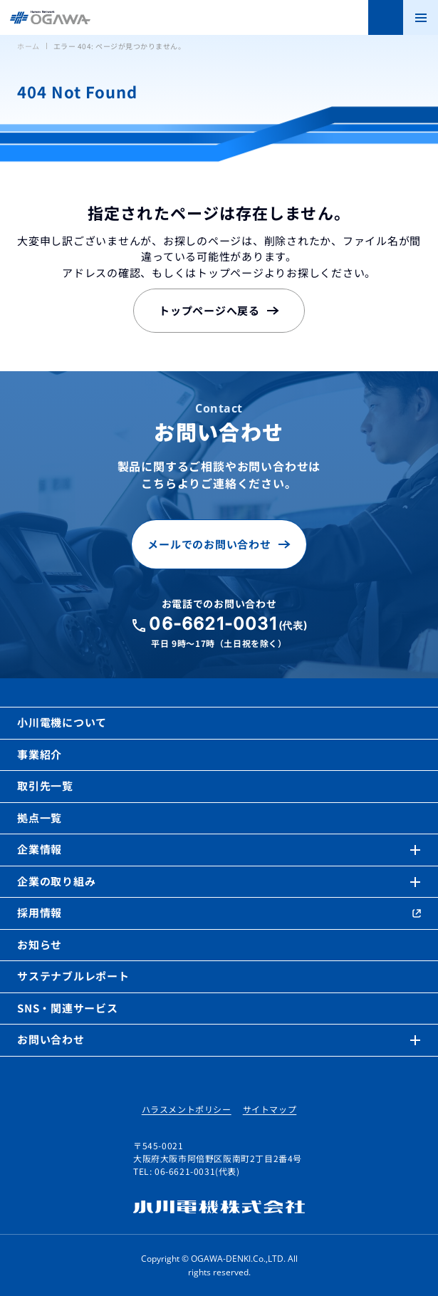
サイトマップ (270, 1109)
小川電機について (62, 722)
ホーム (28, 46)
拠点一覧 (39, 817)
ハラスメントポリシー (186, 1109)
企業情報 (39, 848)
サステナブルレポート (73, 975)
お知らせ (39, 944)
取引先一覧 (45, 785)
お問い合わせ (51, 1039)
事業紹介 (39, 754)
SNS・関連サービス (67, 1007)
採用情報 (39, 912)
